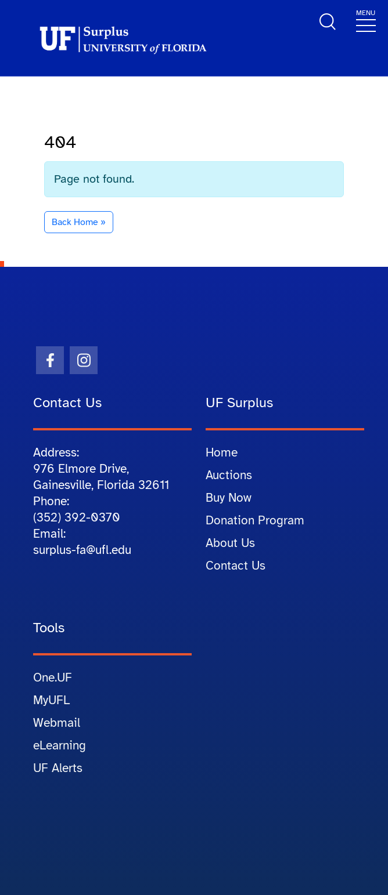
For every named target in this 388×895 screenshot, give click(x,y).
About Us (230, 542)
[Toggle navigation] (366, 20)
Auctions (229, 475)
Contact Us (235, 565)
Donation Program (255, 520)
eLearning (59, 745)
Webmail (56, 722)
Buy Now (229, 497)
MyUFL (51, 700)
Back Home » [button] (79, 222)
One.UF (52, 677)
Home (222, 452)
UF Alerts (57, 768)
